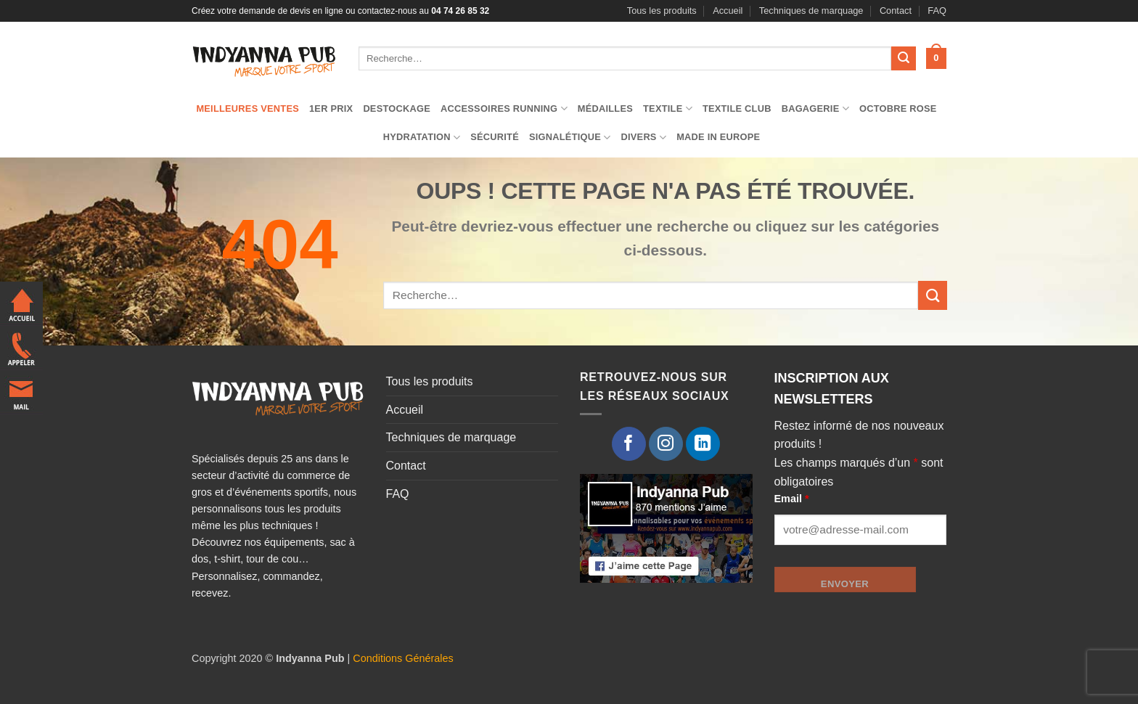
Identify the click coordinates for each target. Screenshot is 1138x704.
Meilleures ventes (247, 108)
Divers (643, 137)
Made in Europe (718, 136)
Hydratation (422, 137)
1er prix (331, 108)
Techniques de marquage (811, 10)
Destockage (396, 108)
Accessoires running (504, 108)
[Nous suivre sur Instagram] (666, 444)
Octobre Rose (898, 108)
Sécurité (494, 136)
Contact (896, 10)
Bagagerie (815, 108)
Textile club (737, 108)
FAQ (937, 10)
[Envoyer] (903, 58)
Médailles (605, 108)
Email (791, 498)
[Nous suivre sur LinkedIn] (703, 444)
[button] (936, 58)
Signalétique (570, 137)
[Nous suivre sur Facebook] (629, 444)
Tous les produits (662, 10)
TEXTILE (667, 108)
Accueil (727, 10)
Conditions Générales (403, 658)
